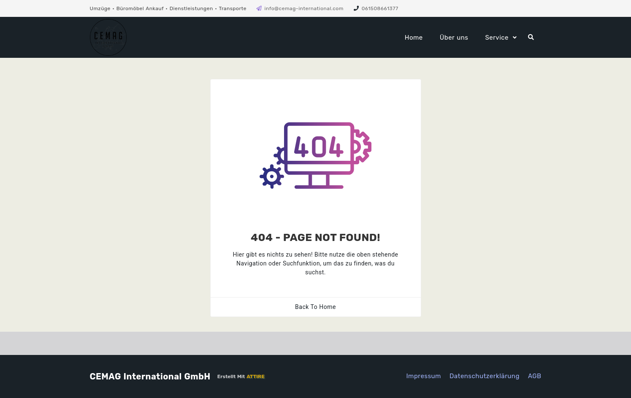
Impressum (423, 376)
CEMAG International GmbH (150, 376)
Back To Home (315, 306)
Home (414, 37)
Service (497, 37)
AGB (535, 376)
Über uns (454, 37)
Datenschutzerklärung (485, 376)
